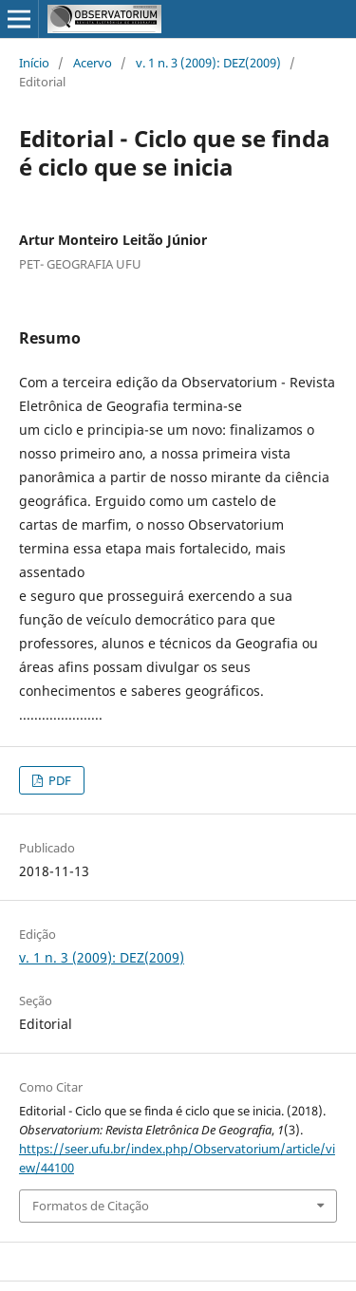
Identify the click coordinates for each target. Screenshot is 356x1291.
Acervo (92, 62)
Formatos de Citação (90, 1205)
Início (34, 62)
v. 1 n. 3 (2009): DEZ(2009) (208, 62)
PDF (58, 780)
